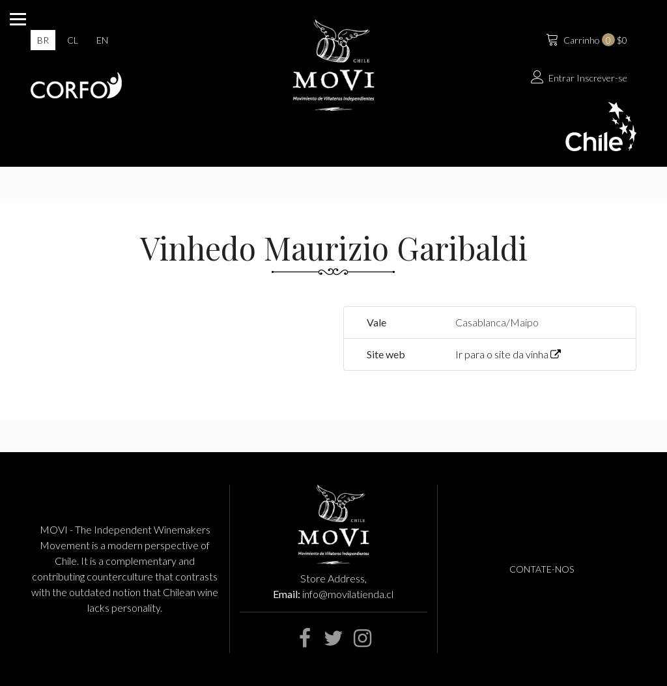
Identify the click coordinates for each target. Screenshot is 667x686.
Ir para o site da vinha (508, 354)
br (43, 40)
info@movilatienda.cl (347, 594)
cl (72, 40)
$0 (585, 38)
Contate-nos (541, 569)
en (102, 40)
